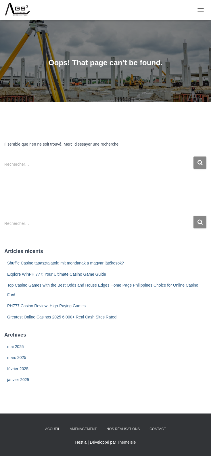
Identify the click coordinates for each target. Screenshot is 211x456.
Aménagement (83, 429)
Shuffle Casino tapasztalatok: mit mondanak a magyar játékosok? (65, 263)
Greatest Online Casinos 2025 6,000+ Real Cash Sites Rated (61, 317)
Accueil (52, 429)
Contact (157, 429)
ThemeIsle (126, 442)
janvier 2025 (18, 379)
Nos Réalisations (123, 429)
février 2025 (17, 368)
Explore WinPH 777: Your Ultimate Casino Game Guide (56, 274)
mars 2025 (16, 357)
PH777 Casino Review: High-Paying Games (46, 306)
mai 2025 (15, 346)
